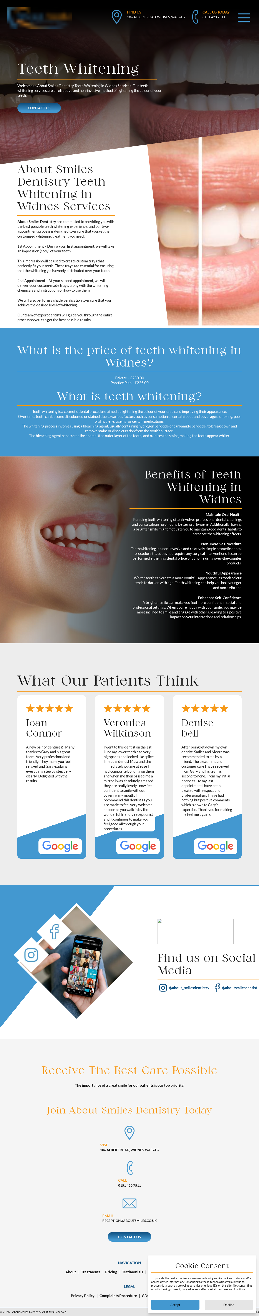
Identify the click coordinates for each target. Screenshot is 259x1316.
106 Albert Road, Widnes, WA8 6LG (156, 17)
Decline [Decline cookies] (228, 1305)
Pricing (111, 1272)
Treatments (90, 1272)
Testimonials (132, 1272)
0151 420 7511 (214, 17)
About (70, 1272)
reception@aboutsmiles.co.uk (129, 1221)
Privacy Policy (83, 1295)
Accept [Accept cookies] (175, 1305)
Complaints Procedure (118, 1295)
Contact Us (41, 108)
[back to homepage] (39, 9)
